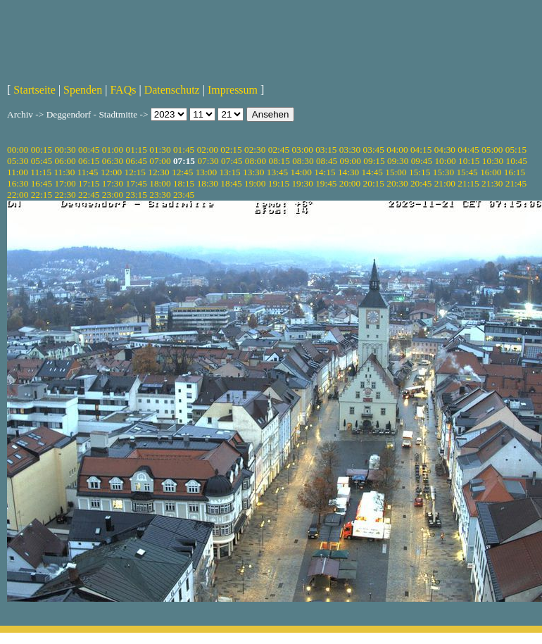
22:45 (88, 194)
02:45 (278, 149)
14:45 (372, 172)
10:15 (468, 161)
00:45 (88, 149)
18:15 (183, 183)
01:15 (136, 149)
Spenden (82, 90)
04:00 (397, 149)
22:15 (41, 194)
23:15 (136, 194)
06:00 (64, 161)
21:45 (516, 183)
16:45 (41, 183)
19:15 (278, 183)
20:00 (349, 183)
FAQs (123, 90)
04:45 (468, 149)
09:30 (397, 161)
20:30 (397, 183)
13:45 (277, 172)
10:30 (492, 161)
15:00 (395, 172)
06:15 (88, 161)
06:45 (136, 161)
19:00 (254, 183)
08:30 (302, 161)
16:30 (17, 183)
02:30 (254, 149)
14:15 (324, 172)
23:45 (183, 194)
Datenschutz (172, 90)
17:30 (112, 183)
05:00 (492, 149)
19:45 (325, 183)
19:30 (302, 183)
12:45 (182, 172)
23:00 (112, 194)
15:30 (443, 172)
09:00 (350, 161)
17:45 (136, 183)
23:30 (159, 194)
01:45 (183, 149)
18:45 (230, 183)
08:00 (255, 161)
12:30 (158, 172)
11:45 (88, 172)
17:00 (64, 183)
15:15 (419, 172)
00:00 (17, 149)
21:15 (468, 183)
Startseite (34, 90)
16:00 (490, 172)
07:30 (207, 161)
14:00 (301, 172)
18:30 (207, 183)
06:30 (112, 161)
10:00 (444, 161)
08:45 (326, 161)
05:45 (41, 161)
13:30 (253, 172)
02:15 (230, 149)
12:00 (111, 172)
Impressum (233, 90)
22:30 (64, 194)
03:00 (302, 149)
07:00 (159, 161)
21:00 (444, 183)
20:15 (373, 183)
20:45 (420, 183)
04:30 (444, 149)
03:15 (325, 149)
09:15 (373, 161)
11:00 (17, 172)
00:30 (64, 149)
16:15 (514, 172)
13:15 (229, 172)
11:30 (64, 172)
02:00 (207, 149)
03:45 (373, 149)
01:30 (159, 149)
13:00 (206, 172)
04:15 (420, 149)
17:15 (88, 183)
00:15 (41, 149)
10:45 (516, 161)
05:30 (17, 161)
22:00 (17, 194)
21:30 (492, 183)
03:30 (349, 149)
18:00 (159, 183)
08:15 (278, 161)
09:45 (421, 161)
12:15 (135, 172)
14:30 (348, 172)
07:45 (231, 161)
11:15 (40, 172)
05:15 (516, 149)
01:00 (112, 149)
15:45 (466, 172)
